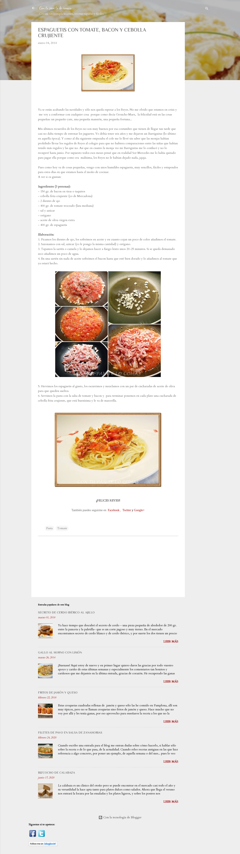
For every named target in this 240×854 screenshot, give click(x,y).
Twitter (126, 510)
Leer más (170, 641)
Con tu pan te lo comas (55, 8)
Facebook (114, 510)
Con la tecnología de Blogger (120, 817)
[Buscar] (207, 9)
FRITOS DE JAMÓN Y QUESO (58, 692)
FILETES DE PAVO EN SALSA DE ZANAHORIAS (70, 732)
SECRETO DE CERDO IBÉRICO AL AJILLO (66, 612)
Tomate (62, 528)
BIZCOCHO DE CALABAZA (56, 772)
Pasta (49, 528)
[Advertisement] (201, 72)
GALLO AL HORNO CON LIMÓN (60, 652)
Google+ (139, 510)
